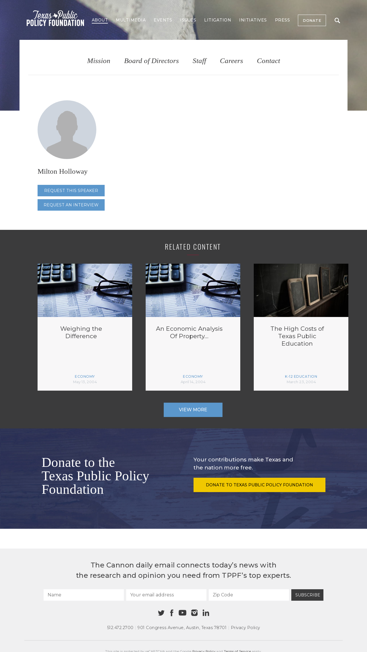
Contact (268, 61)
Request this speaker (71, 190)
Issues (188, 20)
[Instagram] (194, 613)
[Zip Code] (249, 595)
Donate (312, 20)
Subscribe (307, 595)
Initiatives (253, 20)
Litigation (217, 20)
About (100, 20)
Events (163, 20)
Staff (199, 61)
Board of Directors (151, 61)
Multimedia (131, 20)
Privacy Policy (245, 627)
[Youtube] (182, 613)
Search (337, 20)
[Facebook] (171, 613)
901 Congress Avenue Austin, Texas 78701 (182, 627)
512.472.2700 (120, 627)
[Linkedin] (206, 613)
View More (193, 409)
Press (282, 20)
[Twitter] (161, 613)
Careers (231, 61)
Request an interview (71, 204)
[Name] (84, 595)
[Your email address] (166, 595)
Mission (98, 61)
